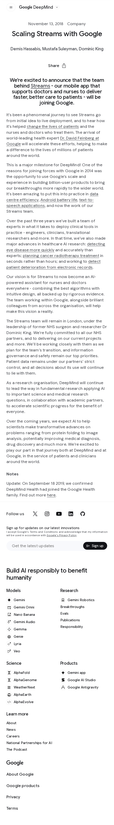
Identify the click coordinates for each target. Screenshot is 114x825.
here (51, 495)
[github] (82, 513)
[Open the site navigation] (11, 7)
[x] (35, 513)
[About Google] (23, 774)
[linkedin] (70, 513)
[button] (57, 65)
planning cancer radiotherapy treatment (61, 255)
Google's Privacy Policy (62, 535)
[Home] (36, 7)
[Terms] (23, 808)
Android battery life (58, 199)
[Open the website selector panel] (57, 7)
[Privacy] (23, 797)
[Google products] (23, 786)
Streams (40, 86)
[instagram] (47, 513)
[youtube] (58, 513)
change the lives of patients (53, 126)
